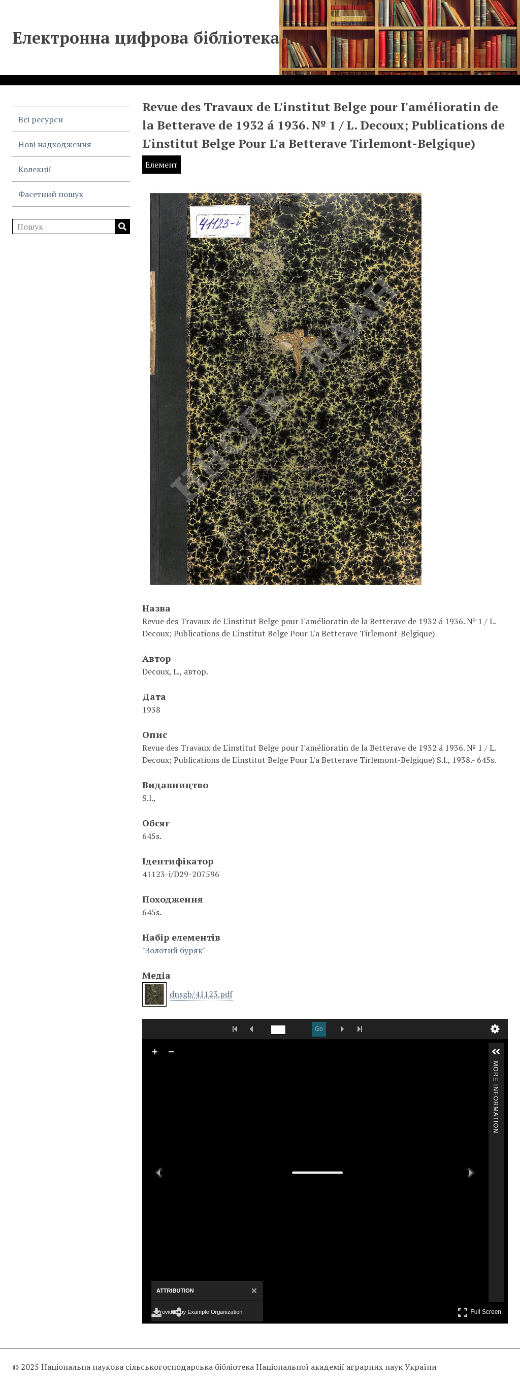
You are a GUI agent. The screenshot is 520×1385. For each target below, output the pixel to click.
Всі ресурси (40, 119)
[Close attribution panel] (254, 1290)
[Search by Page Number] (278, 1030)
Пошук (122, 226)
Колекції (34, 169)
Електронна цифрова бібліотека (146, 37)
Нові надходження (54, 144)
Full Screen (479, 1312)
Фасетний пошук (50, 194)
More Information (495, 1065)
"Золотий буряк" (174, 950)
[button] (496, 1052)
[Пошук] (71, 226)
